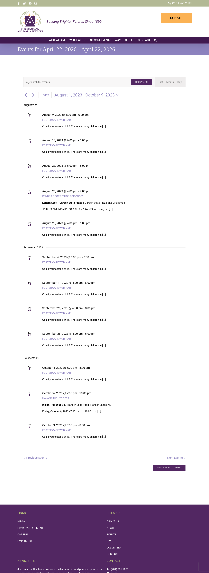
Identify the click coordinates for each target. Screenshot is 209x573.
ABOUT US (113, 521)
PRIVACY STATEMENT (30, 527)
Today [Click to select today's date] (45, 95)
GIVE (109, 541)
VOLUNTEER (114, 547)
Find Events (141, 82)
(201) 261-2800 (182, 3)
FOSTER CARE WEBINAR (56, 119)
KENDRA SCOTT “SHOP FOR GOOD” (62, 196)
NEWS (110, 527)
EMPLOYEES (24, 541)
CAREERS (23, 534)
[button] (155, 40)
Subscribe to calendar (169, 468)
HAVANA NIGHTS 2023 (55, 398)
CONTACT (113, 554)
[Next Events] (32, 95)
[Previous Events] (26, 95)
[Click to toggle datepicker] (87, 95)
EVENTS (111, 534)
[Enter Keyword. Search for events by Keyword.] (75, 82)
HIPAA (21, 521)
